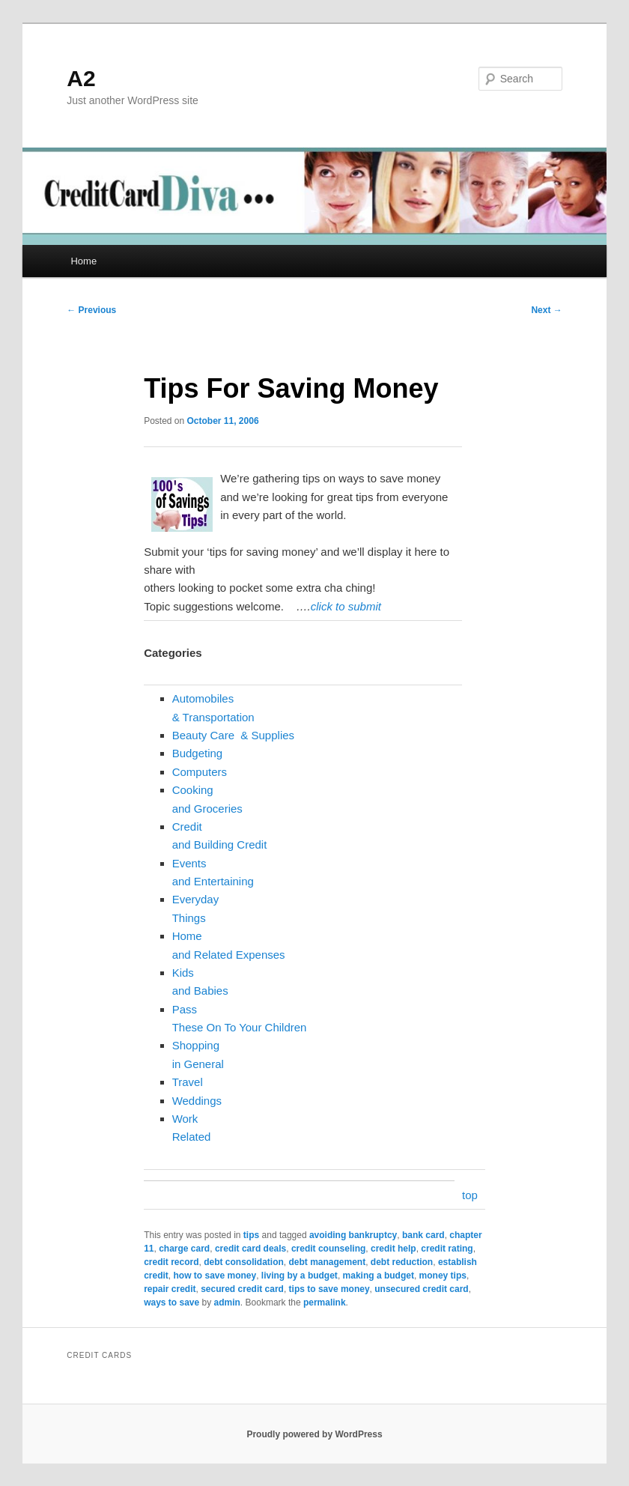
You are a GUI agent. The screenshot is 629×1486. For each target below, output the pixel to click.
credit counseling (328, 1248)
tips (251, 1235)
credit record (171, 1262)
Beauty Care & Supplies (233, 735)
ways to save (171, 1302)
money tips (443, 1275)
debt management (327, 1262)
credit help (393, 1248)
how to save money (214, 1275)
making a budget (378, 1275)
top (470, 1195)
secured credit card (242, 1289)
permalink (324, 1302)
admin (227, 1302)
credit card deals (250, 1248)
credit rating (446, 1248)
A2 (81, 78)
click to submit (346, 606)
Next (546, 310)
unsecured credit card (421, 1289)
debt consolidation (244, 1262)
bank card (423, 1235)
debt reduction (402, 1262)
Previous (91, 310)
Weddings (197, 1100)
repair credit (169, 1289)
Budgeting (197, 753)
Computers (199, 771)
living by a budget (299, 1275)
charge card (184, 1248)
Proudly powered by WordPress (314, 1434)
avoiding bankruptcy (353, 1235)
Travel (187, 1082)
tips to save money (329, 1289)
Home (83, 261)
